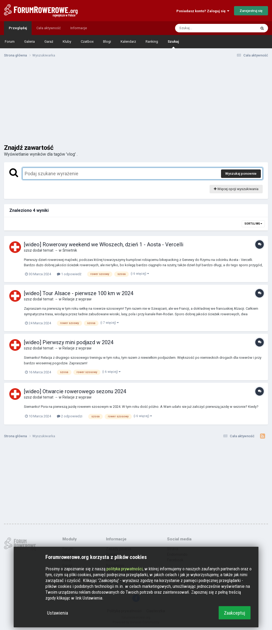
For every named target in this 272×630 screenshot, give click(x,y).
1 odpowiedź (69, 274)
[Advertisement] (136, 103)
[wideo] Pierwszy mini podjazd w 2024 (68, 342)
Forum (10, 41)
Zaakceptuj (234, 613)
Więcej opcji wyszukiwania (236, 189)
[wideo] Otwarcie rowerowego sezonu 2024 (75, 391)
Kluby (67, 41)
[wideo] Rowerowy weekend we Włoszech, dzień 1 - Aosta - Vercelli (103, 244)
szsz (28, 250)
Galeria (29, 41)
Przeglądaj (18, 28)
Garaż (48, 41)
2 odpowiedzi (69, 416)
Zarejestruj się (251, 11)
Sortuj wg (253, 223)
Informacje (78, 28)
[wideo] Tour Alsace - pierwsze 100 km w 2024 (78, 293)
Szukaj (173, 44)
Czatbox (87, 41)
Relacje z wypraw (77, 299)
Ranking (152, 41)
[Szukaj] (203, 28)
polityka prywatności (125, 568)
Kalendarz (128, 41)
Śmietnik (69, 250)
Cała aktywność (48, 28)
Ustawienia (57, 613)
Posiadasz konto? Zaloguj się (202, 11)
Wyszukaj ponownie (241, 174)
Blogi (107, 41)
